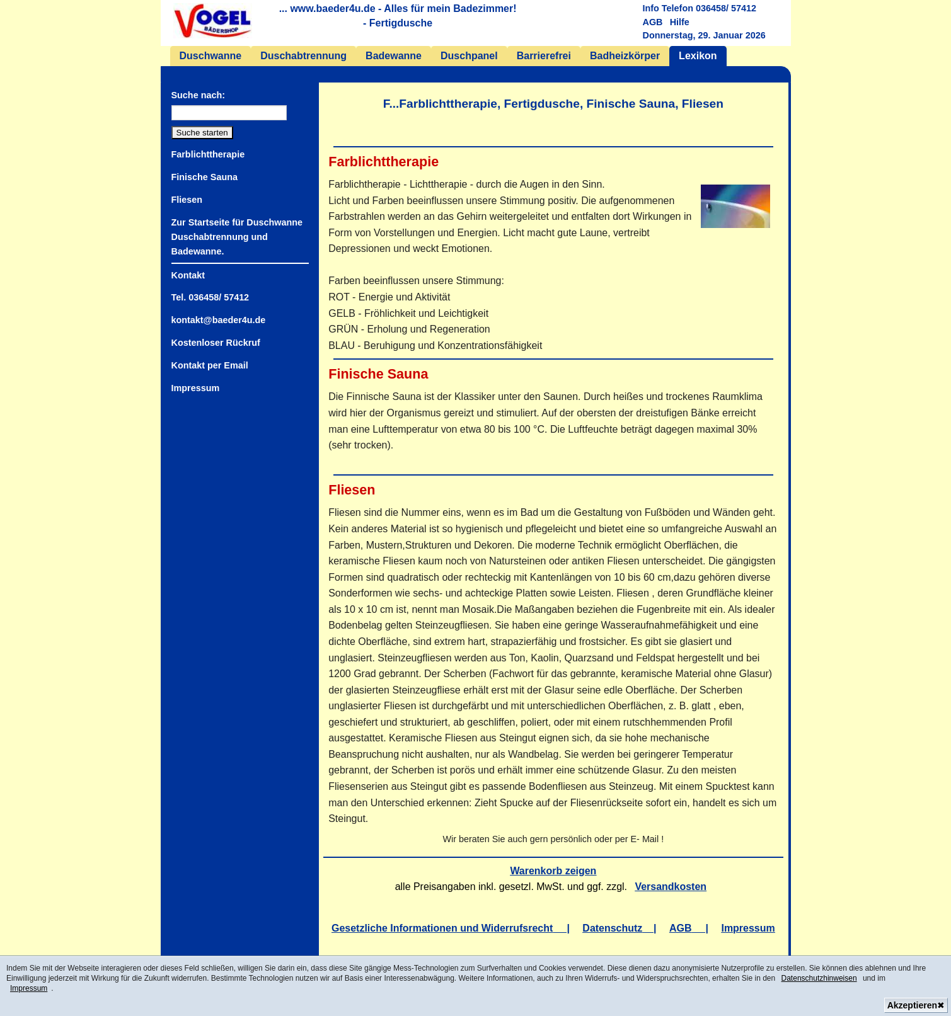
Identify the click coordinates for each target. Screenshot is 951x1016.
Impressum (28, 988)
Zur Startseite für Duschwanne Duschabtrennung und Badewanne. (237, 236)
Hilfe (679, 22)
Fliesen (187, 200)
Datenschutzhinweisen (819, 978)
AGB (653, 22)
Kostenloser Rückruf (215, 343)
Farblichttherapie (208, 154)
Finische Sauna (204, 177)
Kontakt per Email (209, 365)
